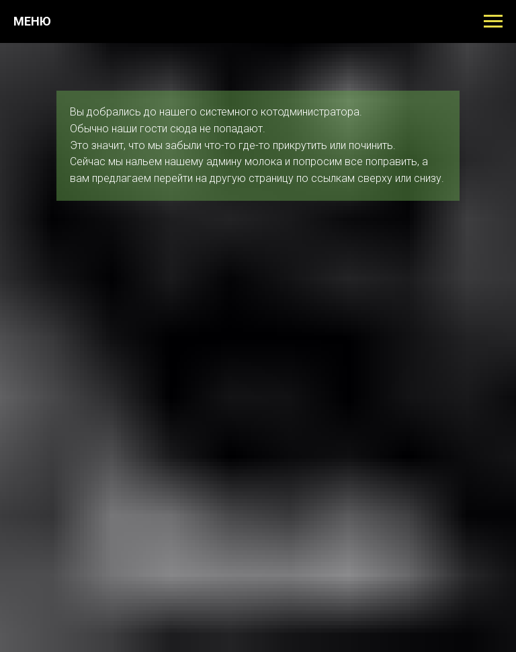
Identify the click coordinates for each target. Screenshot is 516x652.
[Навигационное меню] (493, 21)
